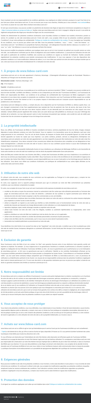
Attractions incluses (37, 3)
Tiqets (4, 331)
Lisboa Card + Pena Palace (77, 3)
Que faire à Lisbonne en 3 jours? (56, 3)
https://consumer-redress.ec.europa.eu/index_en (17, 30)
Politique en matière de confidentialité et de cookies (51, 40)
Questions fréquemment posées (68, 8)
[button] (85, 7)
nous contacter (82, 22)
